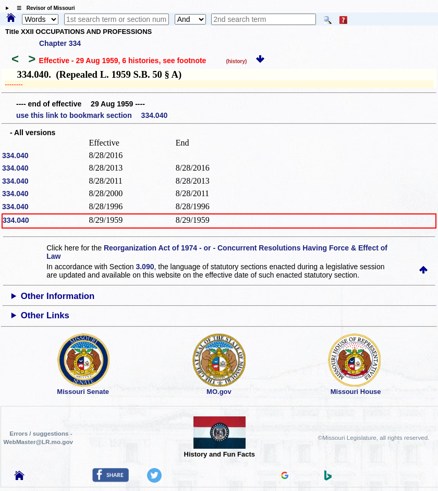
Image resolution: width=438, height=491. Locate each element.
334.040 (15, 155)
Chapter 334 (60, 43)
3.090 (145, 266)
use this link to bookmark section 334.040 (91, 115)
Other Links (45, 315)
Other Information (58, 296)
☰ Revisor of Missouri (43, 8)
